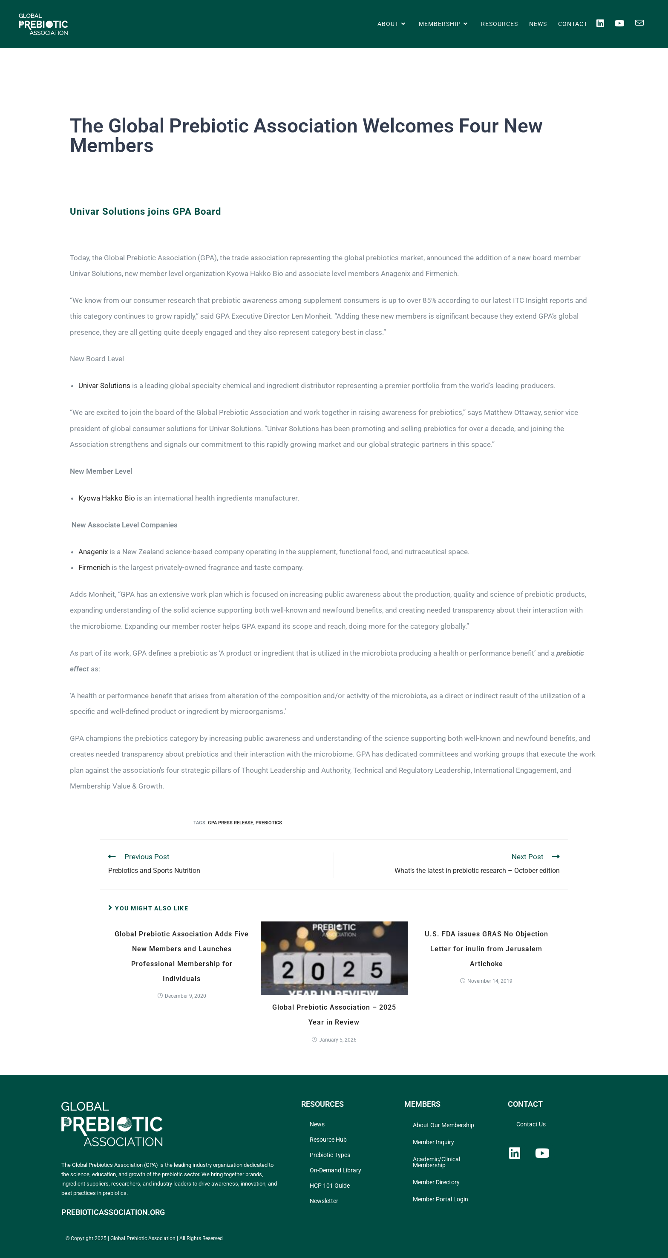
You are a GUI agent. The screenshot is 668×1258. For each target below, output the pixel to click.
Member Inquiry (433, 1142)
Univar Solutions (104, 385)
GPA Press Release (230, 823)
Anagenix (93, 551)
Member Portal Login (440, 1199)
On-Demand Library (335, 1170)
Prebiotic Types (330, 1154)
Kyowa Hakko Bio (106, 498)
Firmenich (94, 567)
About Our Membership (443, 1125)
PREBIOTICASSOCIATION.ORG (113, 1212)
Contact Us (531, 1124)
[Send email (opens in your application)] (644, 23)
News (317, 1124)
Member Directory (436, 1182)
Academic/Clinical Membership (436, 1162)
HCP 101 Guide (330, 1185)
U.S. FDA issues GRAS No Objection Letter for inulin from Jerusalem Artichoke (486, 949)
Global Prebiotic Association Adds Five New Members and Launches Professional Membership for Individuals (182, 956)
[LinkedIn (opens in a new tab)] (605, 23)
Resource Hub (328, 1139)
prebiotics (269, 823)
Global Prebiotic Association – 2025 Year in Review (334, 1014)
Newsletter (324, 1201)
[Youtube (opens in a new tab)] (625, 23)
